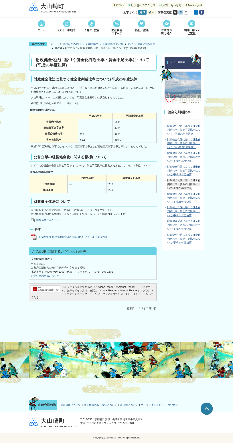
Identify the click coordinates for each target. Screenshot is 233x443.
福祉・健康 (141, 27)
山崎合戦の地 (47, 404)
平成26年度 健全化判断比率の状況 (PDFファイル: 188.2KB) (72, 236)
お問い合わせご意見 (191, 27)
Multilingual (195, 5)
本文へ (120, 5)
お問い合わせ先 (171, 5)
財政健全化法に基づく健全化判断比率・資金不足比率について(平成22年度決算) (183, 238)
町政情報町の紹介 (166, 27)
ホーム (41, 27)
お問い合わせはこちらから (46, 275)
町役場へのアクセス (143, 5)
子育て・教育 (91, 27)
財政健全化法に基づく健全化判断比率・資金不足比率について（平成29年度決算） (183, 143)
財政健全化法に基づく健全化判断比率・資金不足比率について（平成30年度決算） (183, 129)
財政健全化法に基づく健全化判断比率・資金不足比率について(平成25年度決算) (183, 197)
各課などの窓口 (72, 44)
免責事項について (70, 404)
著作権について (129, 404)
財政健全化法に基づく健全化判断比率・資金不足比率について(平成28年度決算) (183, 156)
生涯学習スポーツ (116, 27)
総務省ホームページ (47, 219)
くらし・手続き (66, 27)
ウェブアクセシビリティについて (160, 404)
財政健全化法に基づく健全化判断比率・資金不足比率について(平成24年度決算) (183, 211)
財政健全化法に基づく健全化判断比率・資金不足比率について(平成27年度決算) (183, 170)
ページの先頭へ (207, 409)
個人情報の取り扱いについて (100, 404)
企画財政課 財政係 (112, 44)
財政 (130, 44)
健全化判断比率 (146, 44)
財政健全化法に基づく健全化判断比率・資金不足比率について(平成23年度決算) (183, 225)
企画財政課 (91, 44)
